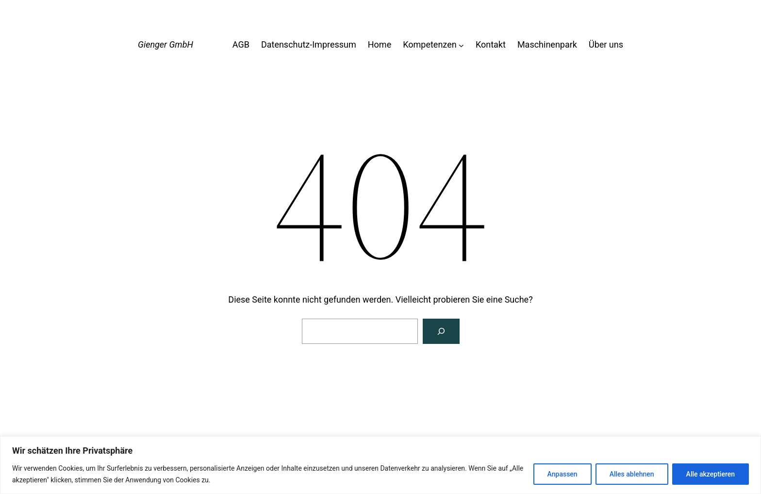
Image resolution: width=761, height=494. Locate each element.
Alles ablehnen (632, 474)
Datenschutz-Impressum (308, 44)
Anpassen (562, 474)
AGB (240, 44)
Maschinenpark (547, 44)
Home (379, 44)
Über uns (606, 44)
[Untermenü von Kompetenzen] (461, 45)
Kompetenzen (429, 44)
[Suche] (441, 331)
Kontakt (491, 44)
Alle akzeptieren (710, 474)
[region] (380, 465)
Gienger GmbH (165, 44)
